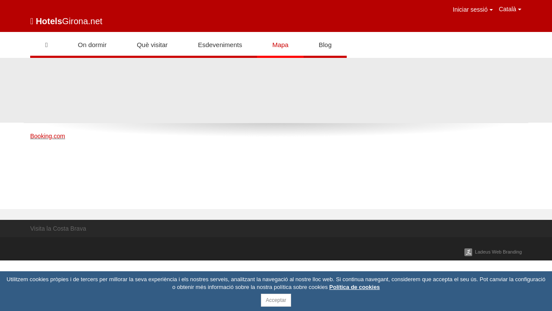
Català (510, 9)
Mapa (280, 44)
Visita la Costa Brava (58, 228)
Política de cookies (354, 287)
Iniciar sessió (473, 9)
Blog (325, 44)
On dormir (92, 44)
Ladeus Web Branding (498, 251)
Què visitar (152, 44)
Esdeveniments (220, 44)
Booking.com (47, 136)
